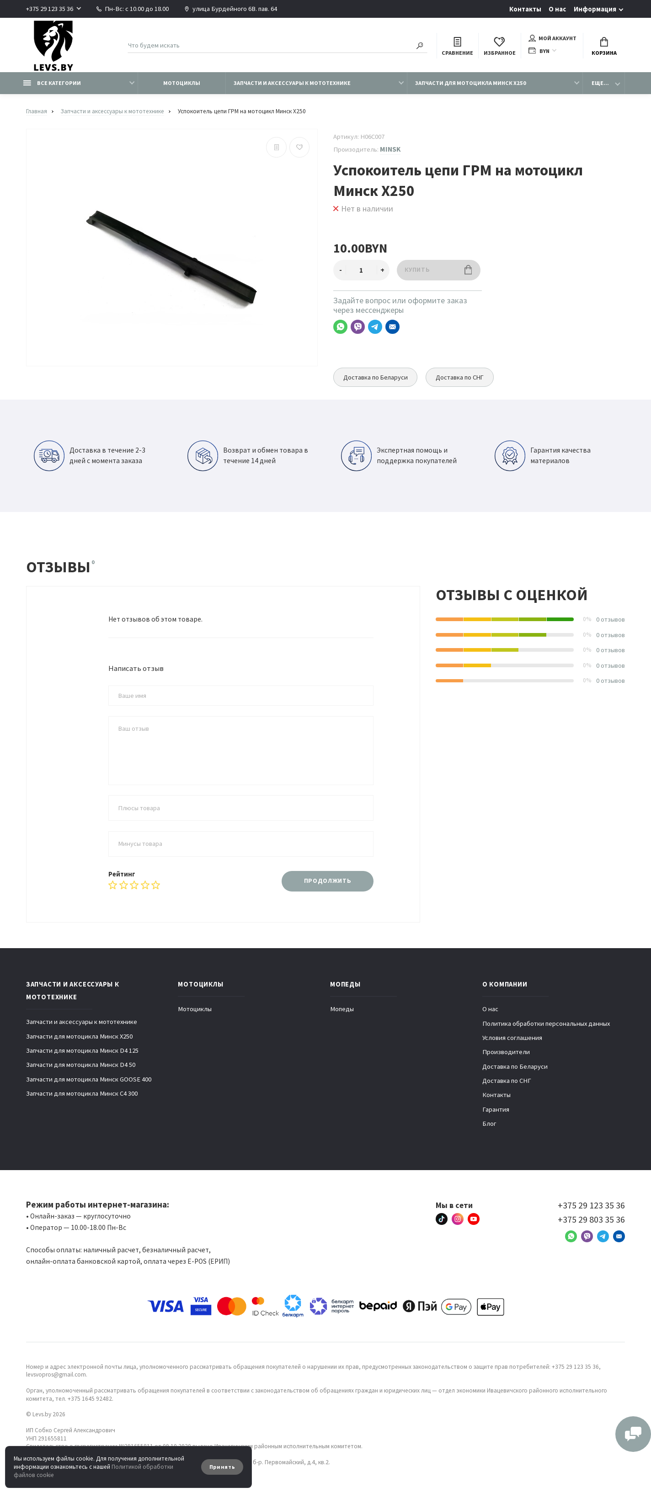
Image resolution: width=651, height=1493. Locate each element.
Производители (506, 1052)
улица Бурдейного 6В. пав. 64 (230, 9)
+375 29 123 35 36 (49, 9)
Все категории (52, 82)
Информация (595, 9)
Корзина (604, 47)
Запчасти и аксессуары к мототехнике (292, 82)
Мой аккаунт (552, 38)
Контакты (525, 9)
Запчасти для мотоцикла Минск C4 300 (82, 1093)
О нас (557, 9)
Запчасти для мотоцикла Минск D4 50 (80, 1064)
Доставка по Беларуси (376, 377)
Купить (438, 269)
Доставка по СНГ (461, 377)
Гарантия (495, 1109)
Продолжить (328, 881)
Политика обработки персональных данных (546, 1023)
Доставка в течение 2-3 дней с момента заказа (89, 455)
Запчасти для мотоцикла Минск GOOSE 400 (88, 1079)
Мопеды (342, 1009)
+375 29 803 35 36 (591, 1219)
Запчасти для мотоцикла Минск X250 (470, 82)
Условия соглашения (512, 1038)
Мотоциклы (181, 82)
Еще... (600, 82)
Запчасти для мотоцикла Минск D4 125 (82, 1050)
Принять (222, 1466)
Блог (489, 1123)
